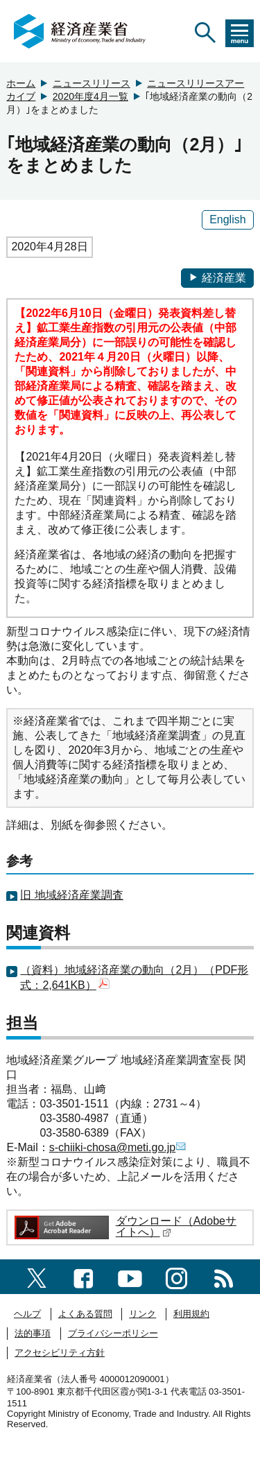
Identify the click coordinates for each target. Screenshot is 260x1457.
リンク (142, 1314)
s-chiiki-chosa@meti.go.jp (118, 1147)
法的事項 (33, 1333)
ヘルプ (27, 1314)
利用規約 (191, 1314)
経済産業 (217, 278)
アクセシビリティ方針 (60, 1352)
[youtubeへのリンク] (130, 1276)
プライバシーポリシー (113, 1333)
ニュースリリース (91, 83)
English (227, 219)
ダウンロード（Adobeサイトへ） (176, 1226)
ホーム (20, 83)
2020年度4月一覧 (90, 96)
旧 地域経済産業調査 (71, 895)
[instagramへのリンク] (176, 1276)
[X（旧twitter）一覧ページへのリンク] (36, 1276)
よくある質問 (85, 1314)
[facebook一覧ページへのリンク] (83, 1276)
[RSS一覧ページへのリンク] (223, 1276)
